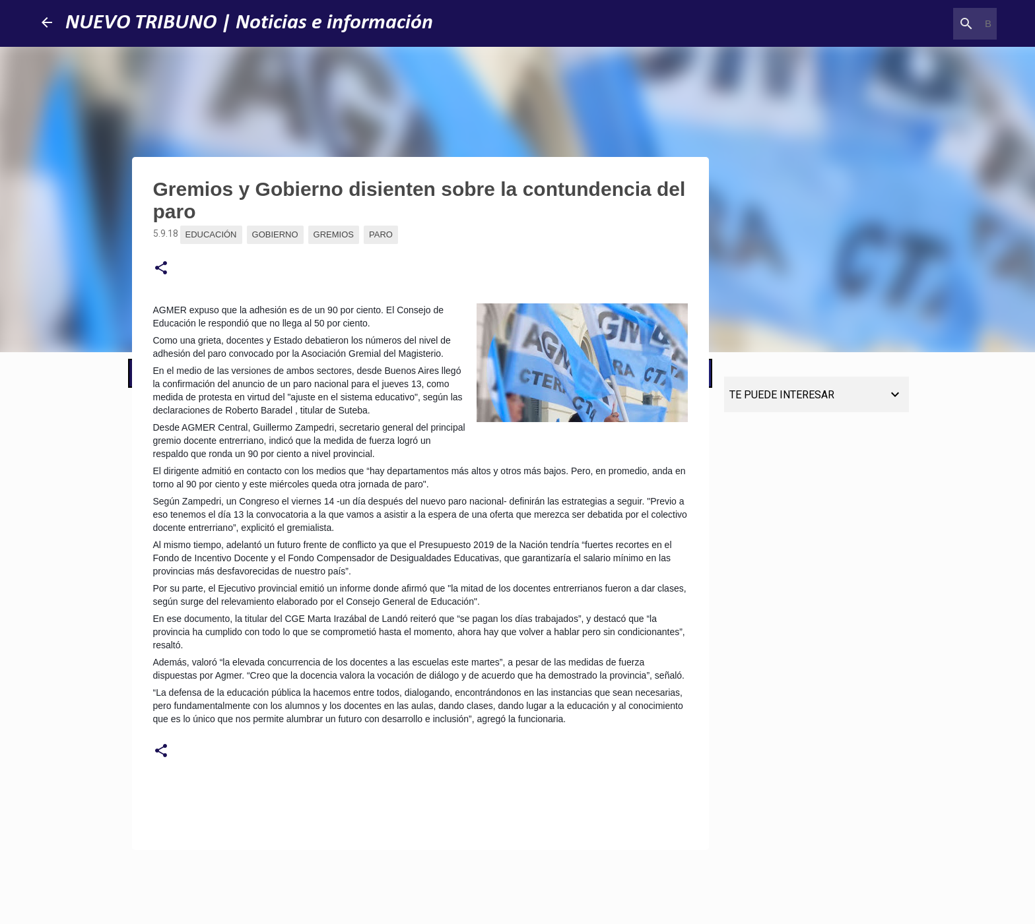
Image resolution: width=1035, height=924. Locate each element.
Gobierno (275, 234)
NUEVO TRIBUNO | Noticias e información (249, 23)
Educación (211, 234)
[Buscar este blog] (927, 24)
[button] (161, 268)
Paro (381, 234)
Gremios (334, 234)
